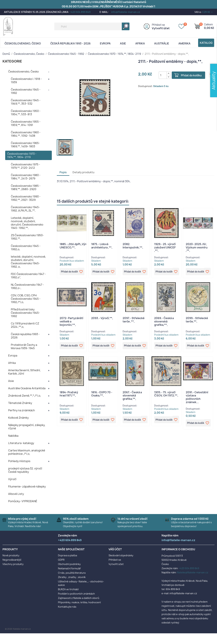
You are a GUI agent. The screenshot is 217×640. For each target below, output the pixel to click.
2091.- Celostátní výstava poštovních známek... (197, 398)
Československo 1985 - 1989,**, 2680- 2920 (25, 187)
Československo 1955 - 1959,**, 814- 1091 (25, 123)
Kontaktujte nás (67, 606)
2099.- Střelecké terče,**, (197, 320)
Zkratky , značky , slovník (72, 577)
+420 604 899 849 (80, 12)
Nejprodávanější (12, 559)
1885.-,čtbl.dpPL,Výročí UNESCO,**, (75, 245)
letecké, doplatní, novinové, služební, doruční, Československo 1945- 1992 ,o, (28, 261)
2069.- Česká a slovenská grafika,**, (164, 322)
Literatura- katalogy (21, 443)
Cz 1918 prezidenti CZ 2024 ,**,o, (25, 325)
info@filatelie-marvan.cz (125, 12)
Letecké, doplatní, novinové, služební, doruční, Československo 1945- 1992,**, (27, 223)
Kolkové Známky (18, 417)
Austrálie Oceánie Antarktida (26, 388)
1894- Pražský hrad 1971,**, (69, 394)
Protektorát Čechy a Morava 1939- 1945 (24, 346)
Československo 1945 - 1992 (25, 91)
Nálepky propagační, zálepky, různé (26, 426)
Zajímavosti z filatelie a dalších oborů (78, 598)
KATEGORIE (12, 61)
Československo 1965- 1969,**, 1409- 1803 (25, 144)
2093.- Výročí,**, (102, 318)
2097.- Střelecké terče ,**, (133, 320)
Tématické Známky (20, 403)
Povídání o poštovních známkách (76, 593)
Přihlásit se (158, 25)
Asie (123, 43)
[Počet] (161, 75)
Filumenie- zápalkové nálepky (27, 486)
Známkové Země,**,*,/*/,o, (24, 395)
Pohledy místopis (19, 461)
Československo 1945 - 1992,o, (25, 247)
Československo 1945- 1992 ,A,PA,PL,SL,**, (25, 208)
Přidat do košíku (189, 75)
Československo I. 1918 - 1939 (26, 80)
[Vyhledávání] (91, 26)
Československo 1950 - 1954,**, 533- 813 (25, 112)
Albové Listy (16, 494)
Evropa (105, 43)
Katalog (206, 43)
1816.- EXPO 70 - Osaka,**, (101, 394)
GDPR (61, 559)
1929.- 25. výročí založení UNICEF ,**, (165, 247)
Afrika (140, 43)
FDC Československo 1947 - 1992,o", (28, 275)
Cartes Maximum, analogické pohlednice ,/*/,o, (26, 452)
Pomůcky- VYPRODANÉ (22, 501)
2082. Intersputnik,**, (133, 245)
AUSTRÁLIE (161, 43)
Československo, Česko (23, 43)
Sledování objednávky (121, 555)
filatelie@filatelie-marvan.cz (192, 572)
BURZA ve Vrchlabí (68, 589)
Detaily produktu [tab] (83, 172)
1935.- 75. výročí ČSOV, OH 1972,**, (166, 394)
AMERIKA (184, 43)
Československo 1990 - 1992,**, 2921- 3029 (25, 198)
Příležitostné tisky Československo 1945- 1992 (25, 313)
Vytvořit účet (161, 28)
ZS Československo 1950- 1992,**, (27, 236)
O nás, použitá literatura (72, 572)
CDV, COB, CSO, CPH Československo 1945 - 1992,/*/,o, (25, 299)
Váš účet (115, 549)
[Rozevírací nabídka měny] (207, 12)
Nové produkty (11, 555)
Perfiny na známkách (21, 410)
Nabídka (13, 436)
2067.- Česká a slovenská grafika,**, (132, 396)
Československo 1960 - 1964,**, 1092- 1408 (25, 133)
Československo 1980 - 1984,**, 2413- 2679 (25, 176)
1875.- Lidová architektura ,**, (101, 245)
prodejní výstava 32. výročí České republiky (25, 470)
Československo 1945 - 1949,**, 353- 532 (25, 101)
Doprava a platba (67, 555)
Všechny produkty (13, 564)
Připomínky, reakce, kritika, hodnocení (79, 602)
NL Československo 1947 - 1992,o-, (27, 286)
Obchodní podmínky (69, 564)
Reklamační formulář (69, 568)
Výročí (12, 479)
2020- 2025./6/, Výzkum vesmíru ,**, (196, 247)
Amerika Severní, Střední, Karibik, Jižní (24, 371)
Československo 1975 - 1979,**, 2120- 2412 (25, 166)
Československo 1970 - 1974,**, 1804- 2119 (21, 155)
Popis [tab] (63, 172)
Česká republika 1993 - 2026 (70, 43)
